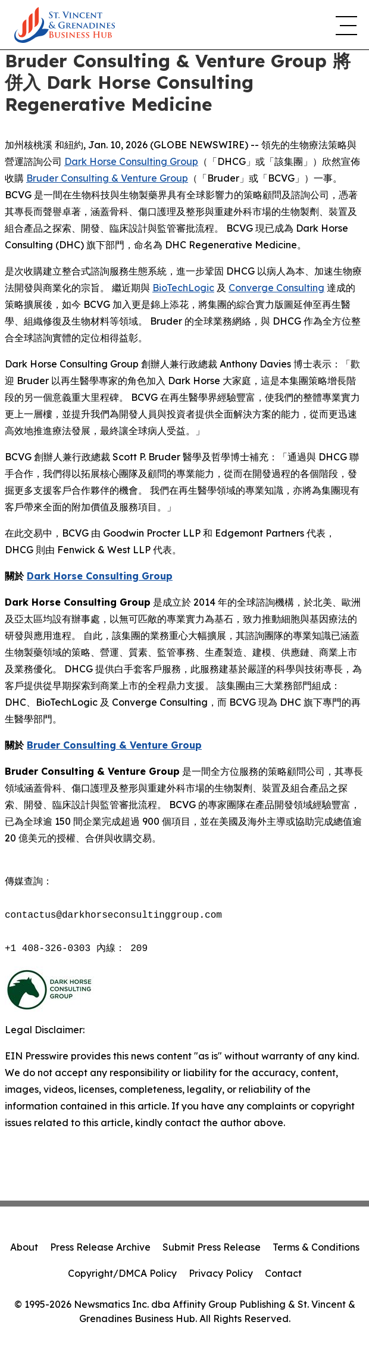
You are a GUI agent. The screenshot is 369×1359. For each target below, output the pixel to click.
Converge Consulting (276, 288)
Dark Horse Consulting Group (131, 161)
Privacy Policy (221, 1273)
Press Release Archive (100, 1247)
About (24, 1247)
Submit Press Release (211, 1247)
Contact (283, 1273)
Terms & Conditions (316, 1247)
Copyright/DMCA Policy (122, 1273)
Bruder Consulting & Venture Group (107, 178)
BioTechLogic (183, 288)
